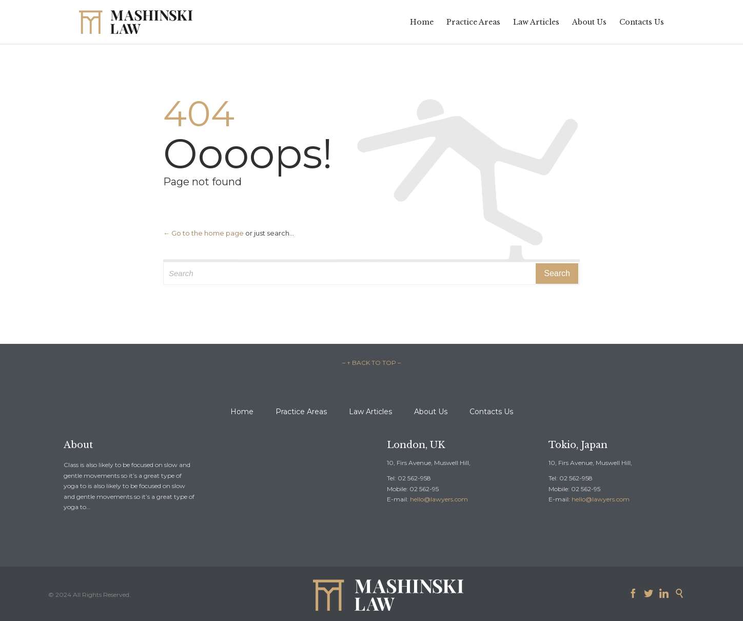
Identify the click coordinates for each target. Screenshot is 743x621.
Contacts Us (491, 411)
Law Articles (370, 411)
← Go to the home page (203, 233)
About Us (430, 411)
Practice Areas (301, 411)
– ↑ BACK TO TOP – (371, 362)
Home (241, 411)
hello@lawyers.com (439, 499)
